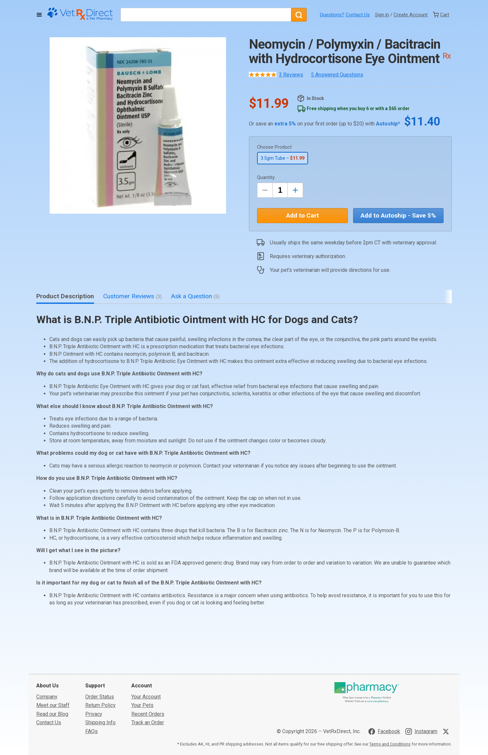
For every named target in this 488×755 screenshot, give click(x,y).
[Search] (299, 15)
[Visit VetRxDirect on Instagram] (421, 692)
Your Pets (142, 666)
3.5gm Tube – (282, 158)
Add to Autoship (398, 215)
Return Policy (100, 666)
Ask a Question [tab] (195, 296)
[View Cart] (441, 14)
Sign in (382, 15)
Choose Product (274, 147)
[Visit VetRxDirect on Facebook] (384, 692)
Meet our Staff (53, 666)
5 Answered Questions (337, 75)
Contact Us (358, 15)
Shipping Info (100, 683)
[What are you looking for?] (206, 15)
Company (46, 657)
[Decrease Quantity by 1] (264, 190)
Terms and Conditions (390, 704)
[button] (138, 125)
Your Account (146, 657)
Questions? (332, 15)
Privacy (93, 675)
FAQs (91, 692)
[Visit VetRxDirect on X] (447, 692)
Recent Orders (147, 675)
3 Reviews (291, 75)
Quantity (266, 177)
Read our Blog (52, 675)
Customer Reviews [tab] (132, 296)
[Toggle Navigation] (39, 15)
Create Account (411, 15)
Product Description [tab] (65, 296)
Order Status (99, 657)
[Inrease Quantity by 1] (295, 190)
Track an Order (147, 683)
